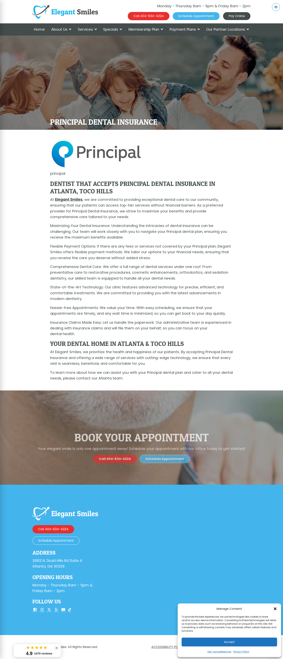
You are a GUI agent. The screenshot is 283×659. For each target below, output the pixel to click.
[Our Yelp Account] (56, 610)
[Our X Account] (49, 610)
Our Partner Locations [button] (227, 29)
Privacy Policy (241, 651)
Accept (229, 642)
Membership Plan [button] (146, 29)
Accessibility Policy (168, 647)
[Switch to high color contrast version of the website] (276, 7)
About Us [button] (61, 29)
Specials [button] (112, 29)
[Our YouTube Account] (63, 610)
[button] (275, 609)
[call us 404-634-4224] (148, 16)
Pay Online (237, 16)
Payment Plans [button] (185, 29)
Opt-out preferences (219, 651)
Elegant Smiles (69, 199)
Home (39, 29)
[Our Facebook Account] (35, 610)
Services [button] (87, 29)
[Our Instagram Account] (42, 610)
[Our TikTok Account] (69, 610)
